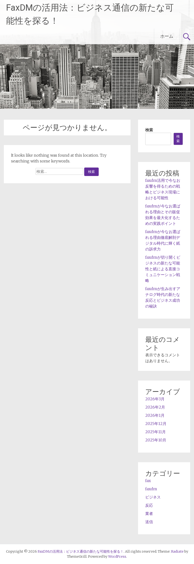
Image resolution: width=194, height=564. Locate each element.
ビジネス (153, 497)
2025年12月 (155, 423)
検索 (149, 129)
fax (148, 480)
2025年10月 (155, 440)
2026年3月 (155, 398)
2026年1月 (155, 415)
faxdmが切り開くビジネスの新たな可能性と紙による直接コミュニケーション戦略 (162, 269)
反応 (149, 505)
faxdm (151, 488)
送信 (149, 521)
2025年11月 (155, 431)
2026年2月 (155, 407)
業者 (149, 513)
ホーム (166, 36)
